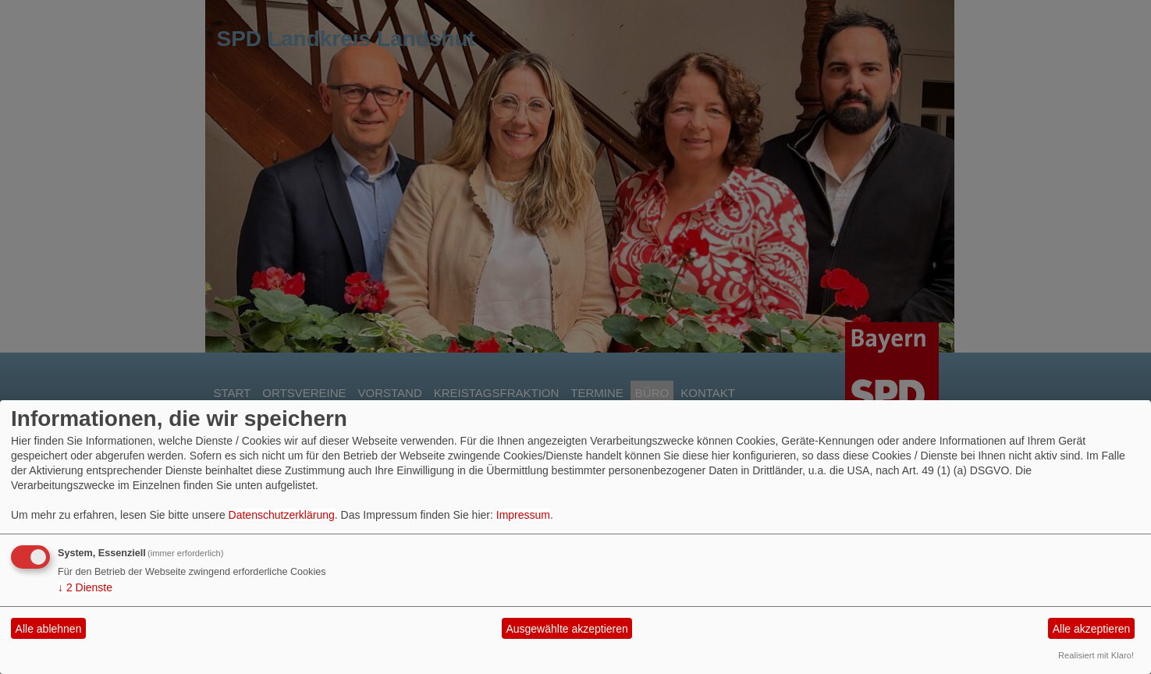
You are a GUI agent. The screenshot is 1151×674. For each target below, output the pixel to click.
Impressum (523, 515)
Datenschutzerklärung (282, 515)
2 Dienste (85, 587)
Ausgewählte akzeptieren (566, 629)
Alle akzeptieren (1092, 629)
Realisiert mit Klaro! (1096, 655)
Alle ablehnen (49, 629)
